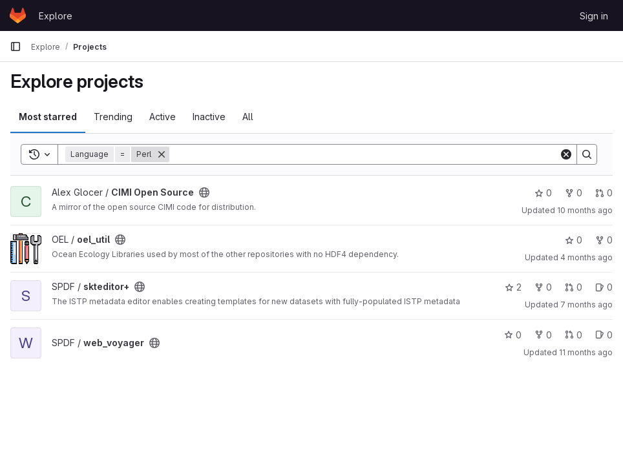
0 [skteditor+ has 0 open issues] (604, 287)
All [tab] (247, 116)
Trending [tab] (113, 116)
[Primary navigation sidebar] (15, 46)
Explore (55, 15)
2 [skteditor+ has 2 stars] (513, 287)
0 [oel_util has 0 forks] (604, 239)
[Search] (364, 154)
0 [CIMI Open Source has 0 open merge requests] (604, 192)
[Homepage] (17, 15)
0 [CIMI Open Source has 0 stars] (543, 192)
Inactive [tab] (209, 116)
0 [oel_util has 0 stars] (573, 239)
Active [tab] (162, 116)
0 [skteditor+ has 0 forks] (543, 287)
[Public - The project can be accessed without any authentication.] (204, 192)
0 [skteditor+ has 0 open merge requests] (573, 287)
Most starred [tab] (48, 116)
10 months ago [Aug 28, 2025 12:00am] (585, 210)
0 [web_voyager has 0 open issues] (604, 334)
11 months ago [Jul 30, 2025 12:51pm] (586, 352)
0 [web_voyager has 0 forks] (543, 334)
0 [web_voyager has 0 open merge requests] (573, 334)
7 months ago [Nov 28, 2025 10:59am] (586, 304)
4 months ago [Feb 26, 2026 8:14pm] (586, 257)
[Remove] (161, 154)
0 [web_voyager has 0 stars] (513, 334)
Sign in (594, 15)
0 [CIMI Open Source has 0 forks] (573, 192)
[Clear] (566, 154)
